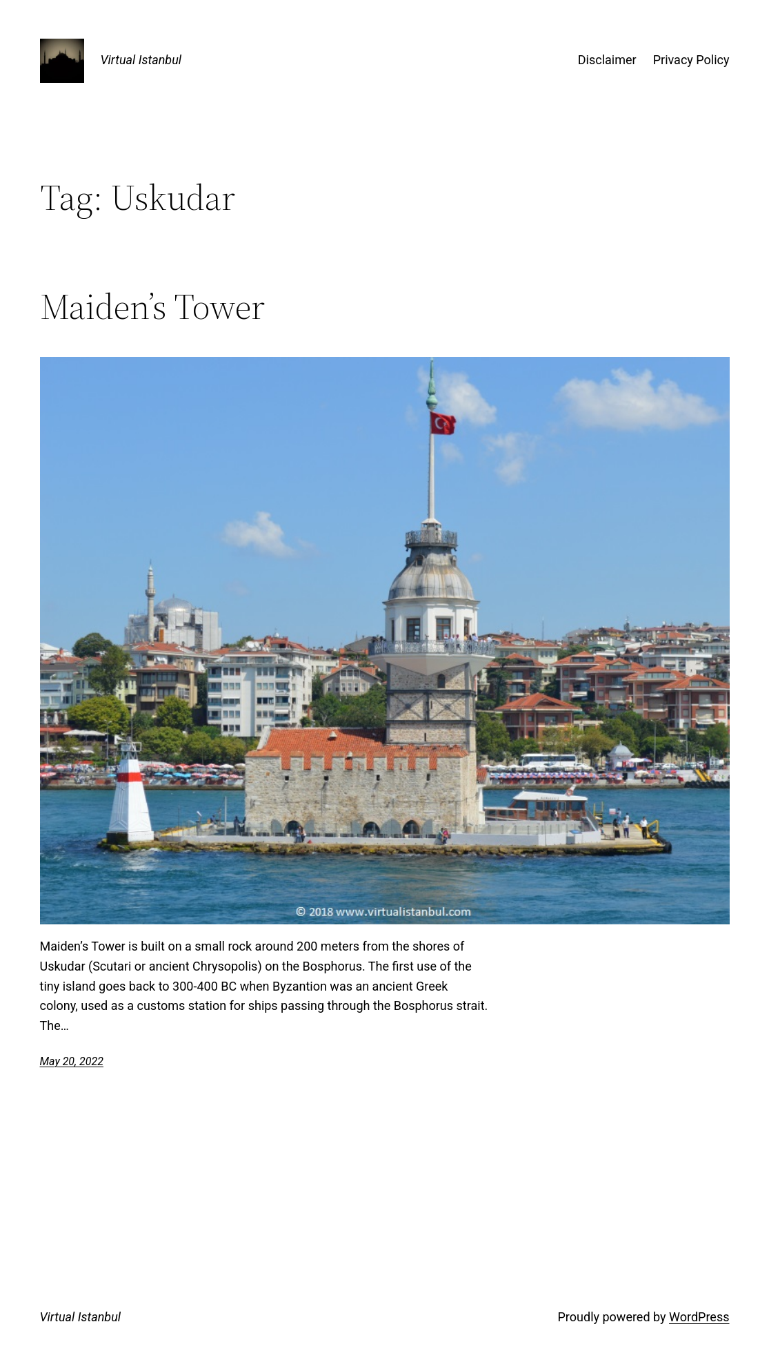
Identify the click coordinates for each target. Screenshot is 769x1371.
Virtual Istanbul (141, 59)
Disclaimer (607, 59)
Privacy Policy (691, 59)
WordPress (699, 1317)
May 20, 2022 (71, 1061)
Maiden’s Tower (152, 306)
